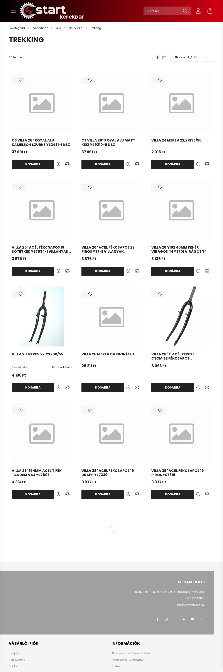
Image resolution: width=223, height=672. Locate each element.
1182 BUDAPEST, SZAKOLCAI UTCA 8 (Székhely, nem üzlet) (169, 592)
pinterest (183, 619)
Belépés (14, 653)
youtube (192, 619)
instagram (166, 619)
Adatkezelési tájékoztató (128, 659)
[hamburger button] (13, 11)
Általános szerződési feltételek (131, 653)
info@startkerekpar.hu (191, 605)
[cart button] (209, 11)
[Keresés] (167, 11)
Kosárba (33, 164)
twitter (175, 619)
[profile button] (198, 11)
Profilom (14, 666)
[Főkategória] (17, 28)
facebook (157, 619)
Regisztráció (17, 659)
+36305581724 (196, 598)
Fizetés (116, 666)
